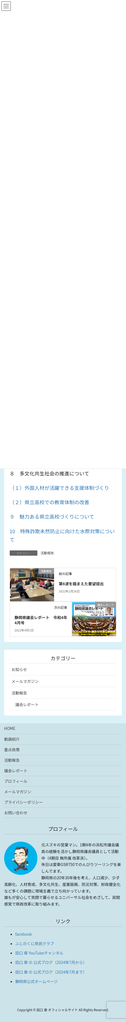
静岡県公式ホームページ (36, 981)
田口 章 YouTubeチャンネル (39, 953)
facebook (23, 934)
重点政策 (12, 749)
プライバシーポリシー (23, 802)
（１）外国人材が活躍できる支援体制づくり (59, 487)
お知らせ (19, 669)
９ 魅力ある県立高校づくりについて (52, 516)
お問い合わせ (15, 812)
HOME (9, 728)
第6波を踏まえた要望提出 (81, 583)
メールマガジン (25, 681)
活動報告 (47, 552)
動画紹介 (12, 739)
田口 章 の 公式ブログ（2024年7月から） (51, 962)
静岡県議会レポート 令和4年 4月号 (42, 620)
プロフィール (15, 781)
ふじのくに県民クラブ (34, 943)
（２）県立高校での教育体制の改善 (49, 502)
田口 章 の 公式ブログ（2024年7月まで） (51, 972)
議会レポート (27, 704)
